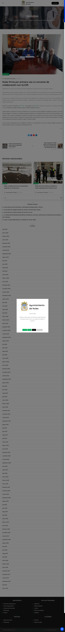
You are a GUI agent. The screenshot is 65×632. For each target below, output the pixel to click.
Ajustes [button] (34, 329)
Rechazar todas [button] (39, 329)
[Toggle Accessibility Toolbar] (62, 629)
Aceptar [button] (29, 329)
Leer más (24, 329)
